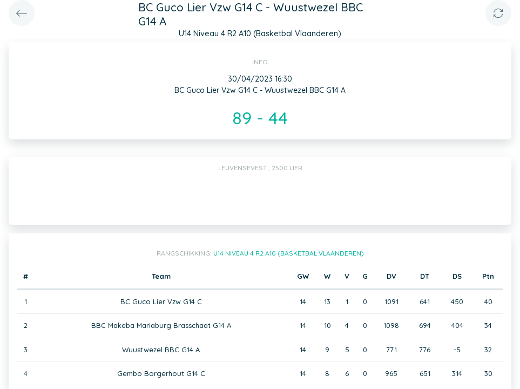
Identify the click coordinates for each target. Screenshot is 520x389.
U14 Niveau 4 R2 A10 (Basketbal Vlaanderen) (288, 253)
